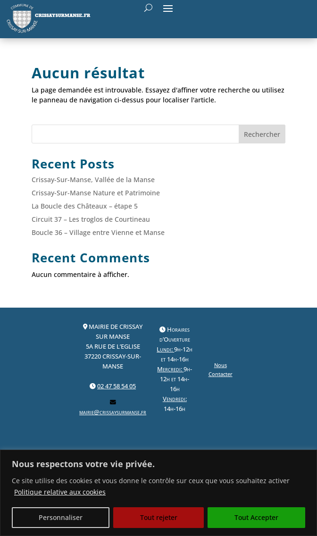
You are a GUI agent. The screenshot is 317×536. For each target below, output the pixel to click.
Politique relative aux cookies (60, 491)
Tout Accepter (256, 517)
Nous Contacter (221, 369)
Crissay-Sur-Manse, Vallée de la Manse (93, 179)
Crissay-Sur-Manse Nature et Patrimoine (96, 192)
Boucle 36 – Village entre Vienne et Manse (98, 232)
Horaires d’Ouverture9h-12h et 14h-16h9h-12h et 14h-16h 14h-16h (174, 369)
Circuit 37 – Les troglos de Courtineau (91, 219)
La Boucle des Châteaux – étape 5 (85, 205)
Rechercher (262, 134)
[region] (158, 493)
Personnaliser (61, 517)
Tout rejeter (158, 517)
